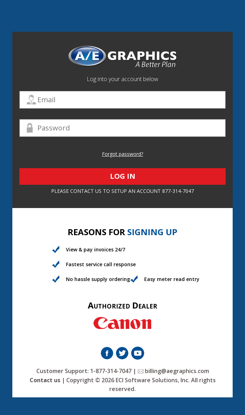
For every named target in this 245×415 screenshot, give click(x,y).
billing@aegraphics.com (173, 371)
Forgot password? (122, 154)
